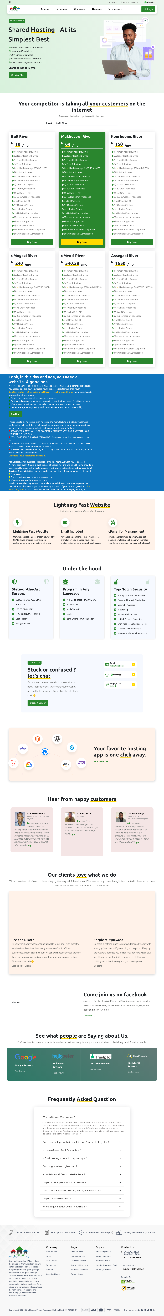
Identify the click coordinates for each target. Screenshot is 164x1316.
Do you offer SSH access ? (57, 1198)
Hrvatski (136, 2)
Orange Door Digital (21, 966)
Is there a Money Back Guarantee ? (62, 1150)
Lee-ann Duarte (23, 940)
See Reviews (20, 1071)
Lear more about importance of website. (27, 456)
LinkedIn (113, 686)
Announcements (103, 1256)
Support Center (38, 702)
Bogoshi (98, 966)
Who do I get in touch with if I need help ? (65, 1206)
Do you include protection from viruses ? (64, 1182)
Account (111, 2)
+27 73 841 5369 (132, 1257)
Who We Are (51, 1251)
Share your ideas (103, 1269)
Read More (101, 761)
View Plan (17, 75)
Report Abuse (77, 1274)
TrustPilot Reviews (100, 1063)
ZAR (123, 2)
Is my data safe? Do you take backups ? (64, 1174)
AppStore (79, 9)
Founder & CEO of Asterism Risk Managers (138, 818)
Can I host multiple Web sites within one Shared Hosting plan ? (76, 1142)
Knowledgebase (103, 1251)
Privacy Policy (77, 1251)
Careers (49, 1269)
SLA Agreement (78, 1256)
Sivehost (16, 1002)
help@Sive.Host (117, 666)
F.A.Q (48, 1256)
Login (148, 9)
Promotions (51, 1265)
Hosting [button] (45, 9)
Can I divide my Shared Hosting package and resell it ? (72, 1190)
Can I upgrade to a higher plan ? (60, 1166)
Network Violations (79, 1269)
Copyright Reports (79, 1265)
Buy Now (32, 242)
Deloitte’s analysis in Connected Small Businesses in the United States (41, 392)
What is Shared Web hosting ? (59, 1116)
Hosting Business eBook (106, 1265)
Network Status (103, 1260)
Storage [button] (97, 9)
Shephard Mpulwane (109, 940)
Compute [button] (62, 9)
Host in (49, 123)
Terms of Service (78, 1260)
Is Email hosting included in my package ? (65, 1158)
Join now (90, 1015)
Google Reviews (24, 1065)
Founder (81, 817)
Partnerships (115, 9)
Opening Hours (53, 1274)
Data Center (51, 1260)
